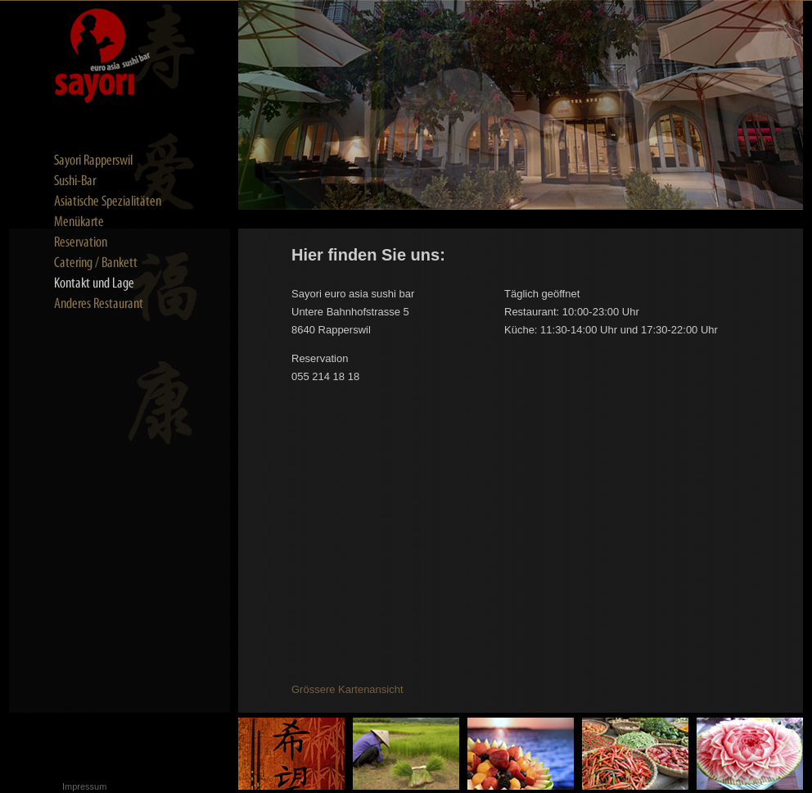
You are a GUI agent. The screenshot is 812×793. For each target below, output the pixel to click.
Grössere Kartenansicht (347, 689)
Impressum (84, 786)
